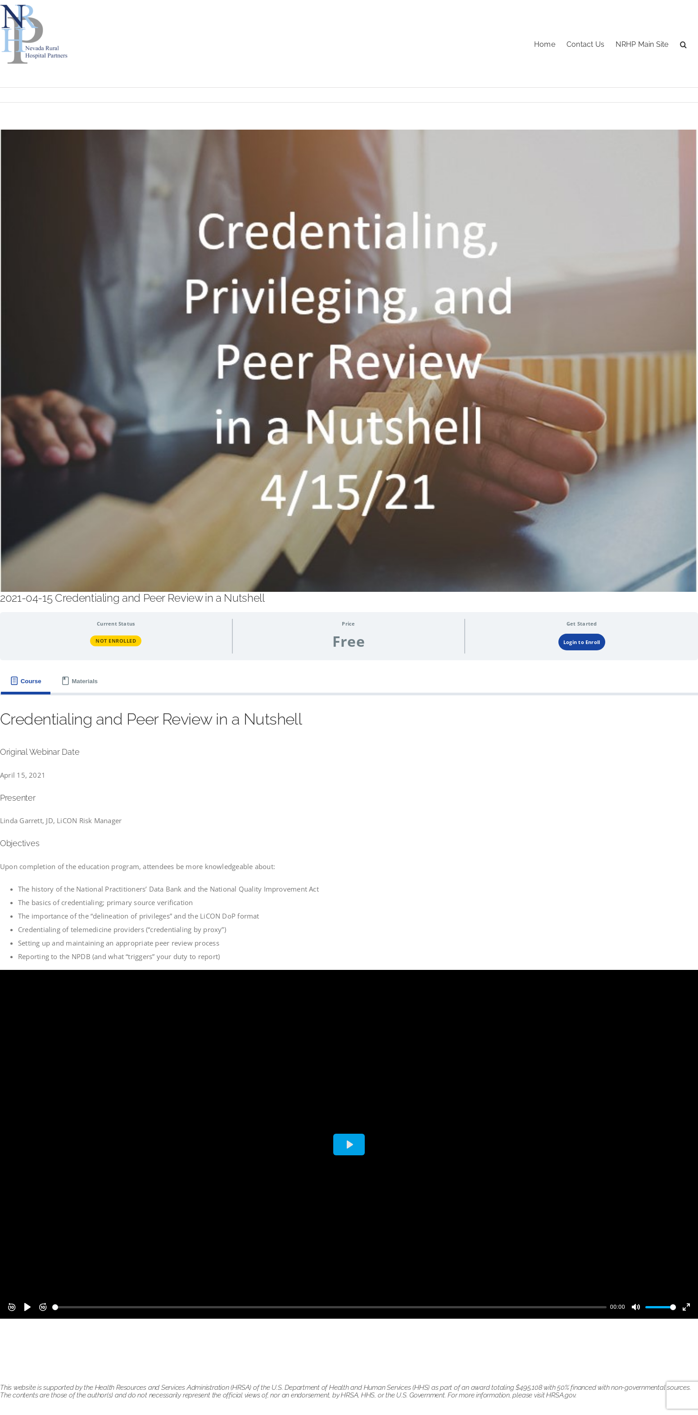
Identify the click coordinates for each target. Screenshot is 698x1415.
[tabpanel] (349, 1017)
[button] (683, 43)
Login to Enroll (581, 642)
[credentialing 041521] (349, 361)
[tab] (25, 681)
